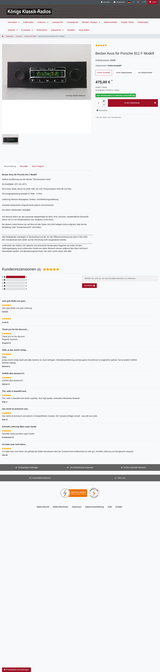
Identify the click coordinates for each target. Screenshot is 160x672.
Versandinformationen (41, 446)
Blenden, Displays (90, 22)
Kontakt (119, 475)
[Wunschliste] (144, 2)
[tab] (10, 134)
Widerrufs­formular (60, 475)
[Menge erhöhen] (104, 101)
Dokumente (56, 30)
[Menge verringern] (104, 105)
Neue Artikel (84, 30)
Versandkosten (116, 117)
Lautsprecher (57, 22)
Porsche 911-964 (30, 36)
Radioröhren (42, 30)
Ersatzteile (26, 30)
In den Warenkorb (140, 103)
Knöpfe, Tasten (127, 22)
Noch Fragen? (38, 134)
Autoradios (13, 22)
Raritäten (71, 30)
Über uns (121, 446)
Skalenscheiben (110, 22)
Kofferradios (28, 22)
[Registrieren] (119, 2)
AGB (110, 475)
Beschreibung (10, 134)
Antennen (41, 22)
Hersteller (24, 134)
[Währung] (134, 2)
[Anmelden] (105, 2)
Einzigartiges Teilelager (28, 435)
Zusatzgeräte (72, 22)
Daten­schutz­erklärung (94, 475)
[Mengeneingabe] (98, 103)
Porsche (19, 36)
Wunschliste (102, 110)
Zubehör (11, 30)
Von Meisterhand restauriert (81, 435)
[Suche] (138, 2)
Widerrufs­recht (43, 475)
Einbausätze (143, 22)
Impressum (76, 475)
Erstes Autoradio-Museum (135, 435)
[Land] (128, 2)
